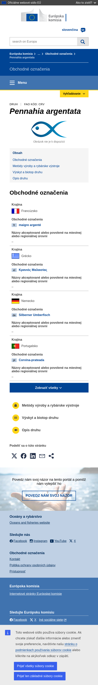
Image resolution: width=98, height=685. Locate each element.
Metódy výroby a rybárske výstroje (36, 166)
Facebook (18, 619)
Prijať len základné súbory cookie (39, 676)
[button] (14, 456)
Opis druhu (20, 178)
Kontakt (15, 559)
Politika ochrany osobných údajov (32, 565)
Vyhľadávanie (82, 41)
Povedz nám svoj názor (49, 496)
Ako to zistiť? (86, 2)
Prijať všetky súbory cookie (35, 666)
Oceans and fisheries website (30, 522)
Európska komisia (21, 53)
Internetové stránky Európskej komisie (36, 593)
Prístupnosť (18, 571)
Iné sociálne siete (51, 619)
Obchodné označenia (58, 53)
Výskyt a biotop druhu (28, 172)
